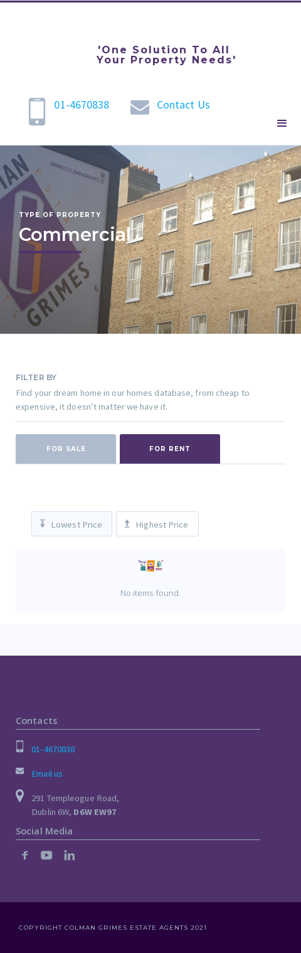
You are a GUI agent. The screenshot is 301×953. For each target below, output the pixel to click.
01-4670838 (81, 104)
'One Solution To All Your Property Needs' (166, 55)
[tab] (66, 449)
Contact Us (183, 104)
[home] (47, 41)
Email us (47, 773)
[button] (282, 123)
